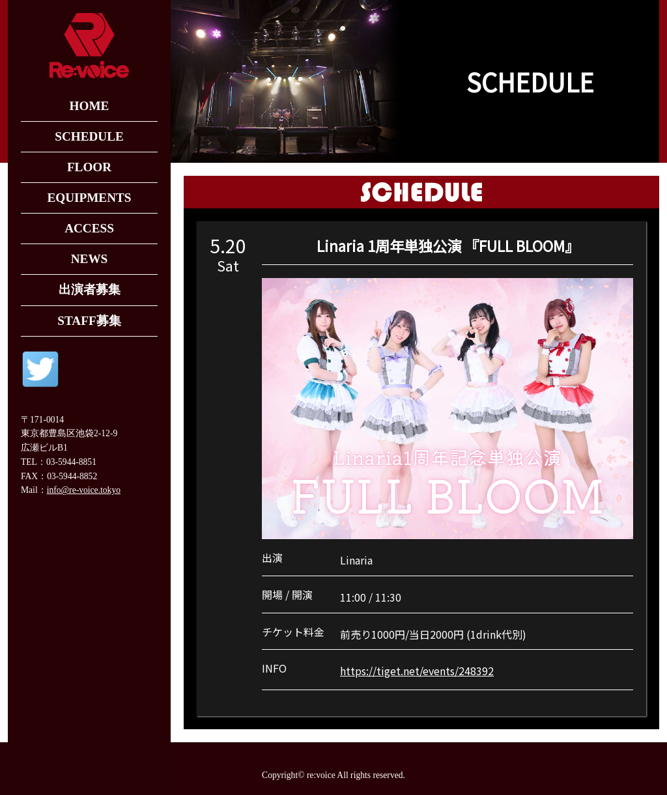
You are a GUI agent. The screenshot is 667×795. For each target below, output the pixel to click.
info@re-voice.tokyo (84, 490)
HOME (89, 106)
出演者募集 (90, 289)
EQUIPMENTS (89, 197)
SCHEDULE (89, 136)
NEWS (89, 259)
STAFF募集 (89, 321)
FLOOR (89, 167)
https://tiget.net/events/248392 (417, 670)
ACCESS (89, 228)
